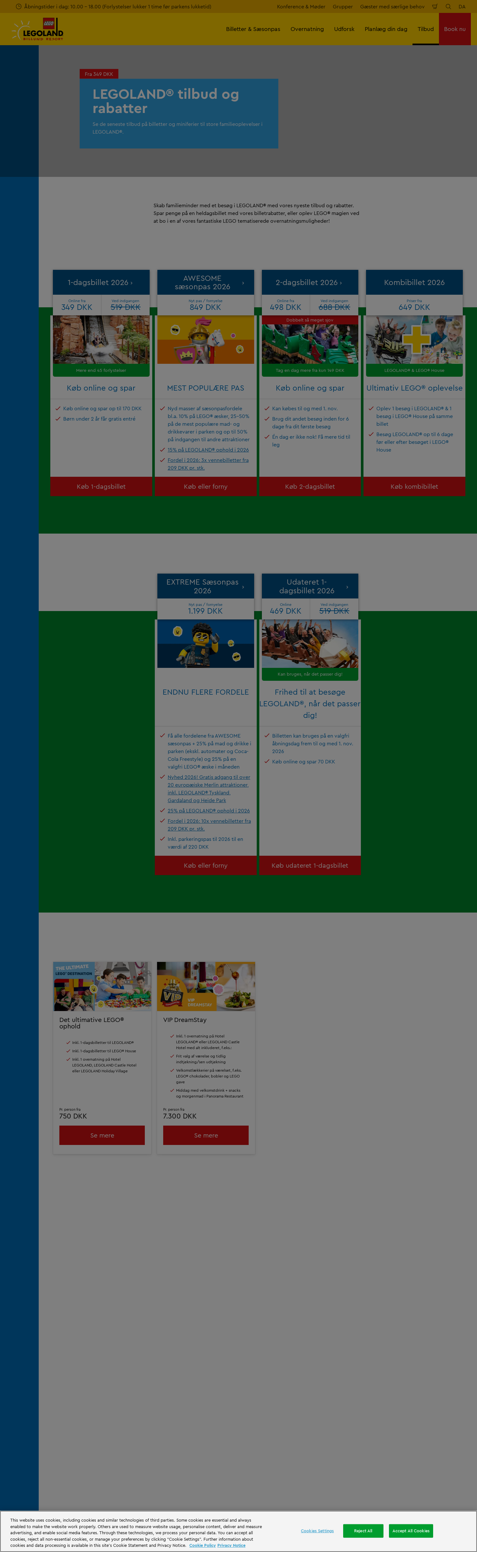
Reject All (363, 1530)
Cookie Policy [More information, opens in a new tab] (202, 1545)
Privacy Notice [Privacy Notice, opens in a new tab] (231, 1545)
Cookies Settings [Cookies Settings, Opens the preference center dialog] (317, 1530)
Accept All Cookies (411, 1530)
